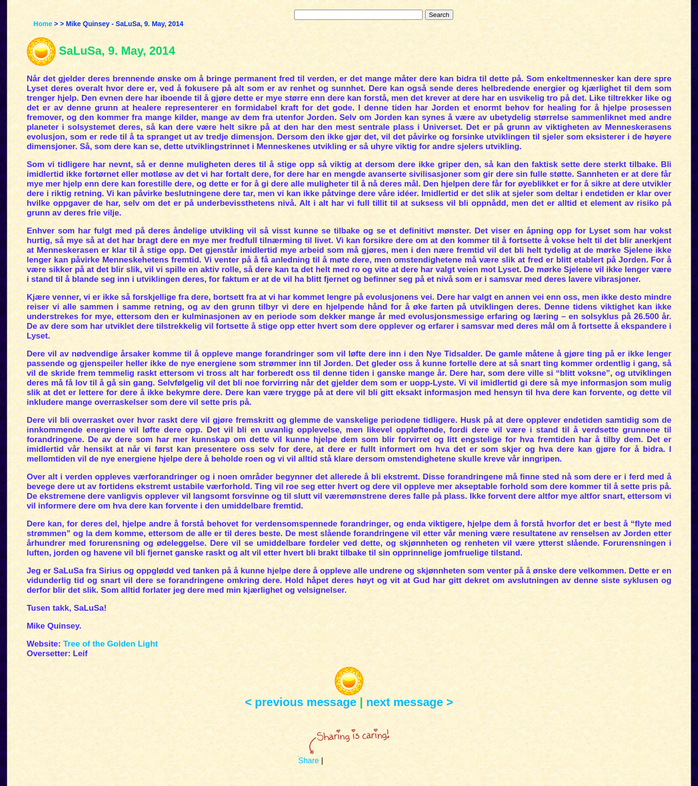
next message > (409, 702)
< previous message (300, 702)
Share (308, 760)
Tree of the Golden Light (110, 643)
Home (42, 24)
